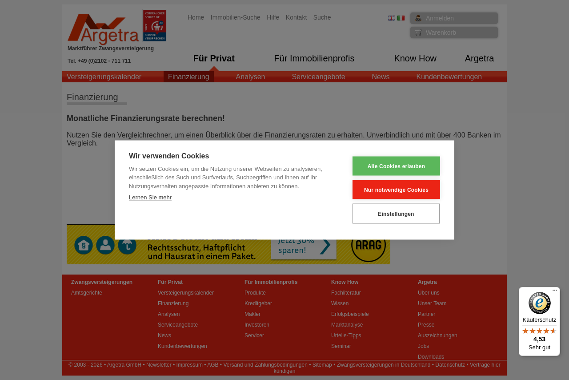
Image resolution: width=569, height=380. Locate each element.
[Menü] (554, 292)
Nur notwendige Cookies (396, 189)
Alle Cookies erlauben (396, 166)
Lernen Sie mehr (150, 197)
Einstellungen (396, 213)
